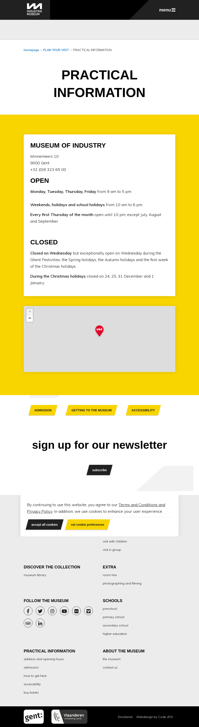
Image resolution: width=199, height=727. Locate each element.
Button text (43, 410)
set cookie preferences (88, 524)
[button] (99, 331)
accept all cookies (44, 524)
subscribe (99, 470)
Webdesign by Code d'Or (154, 717)
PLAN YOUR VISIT (56, 50)
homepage (31, 50)
